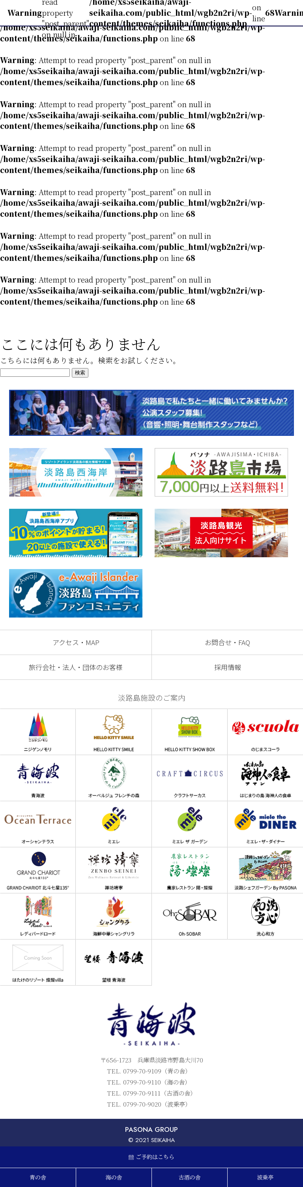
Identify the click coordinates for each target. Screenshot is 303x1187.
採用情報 (227, 667)
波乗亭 (265, 1177)
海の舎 (114, 1177)
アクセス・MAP (75, 642)
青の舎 (38, 1177)
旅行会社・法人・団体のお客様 (76, 667)
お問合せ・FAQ (227, 642)
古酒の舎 (190, 1177)
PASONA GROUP (151, 1129)
